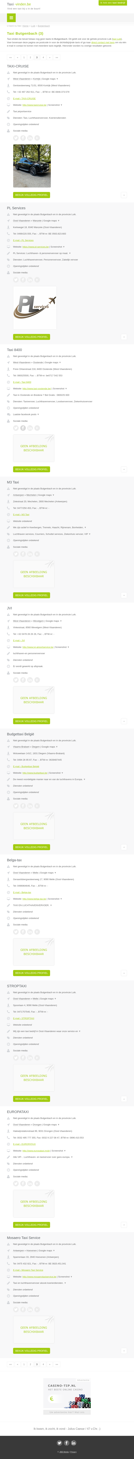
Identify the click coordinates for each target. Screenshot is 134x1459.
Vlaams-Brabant (21, 746)
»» (56, 57)
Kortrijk (36, 79)
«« (10, 57)
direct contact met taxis (103, 42)
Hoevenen (32, 1250)
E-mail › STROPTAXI (23, 1018)
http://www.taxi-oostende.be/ (37, 388)
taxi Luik (117, 39)
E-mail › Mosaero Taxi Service (28, 1270)
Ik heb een (112, 3)
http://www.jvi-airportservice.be (38, 647)
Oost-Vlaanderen (21, 220)
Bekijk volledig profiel (31, 195)
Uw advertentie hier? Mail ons (67, 1412)
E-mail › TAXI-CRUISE (24, 98)
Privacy (73, 1452)
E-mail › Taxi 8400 (22, 382)
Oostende (38, 362)
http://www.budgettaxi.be (35, 773)
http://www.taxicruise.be (34, 105)
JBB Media (64, 1452)
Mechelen (31, 495)
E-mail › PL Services (23, 240)
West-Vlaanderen (22, 79)
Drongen (37, 1124)
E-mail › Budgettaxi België (26, 766)
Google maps (50, 79)
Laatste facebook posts (26, 414)
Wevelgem (38, 621)
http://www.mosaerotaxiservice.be (39, 1276)
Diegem (36, 746)
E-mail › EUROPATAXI (24, 1144)
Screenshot (55, 105)
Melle (35, 872)
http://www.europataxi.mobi (36, 1150)
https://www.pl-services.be (36, 246)
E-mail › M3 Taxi (21, 514)
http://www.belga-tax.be (34, 899)
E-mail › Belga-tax (22, 892)
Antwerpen (18, 495)
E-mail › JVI (19, 640)
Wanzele (37, 220)
